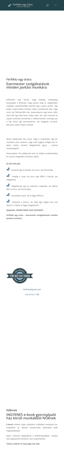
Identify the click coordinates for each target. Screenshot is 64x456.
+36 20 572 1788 (32, 294)
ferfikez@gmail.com (32, 289)
